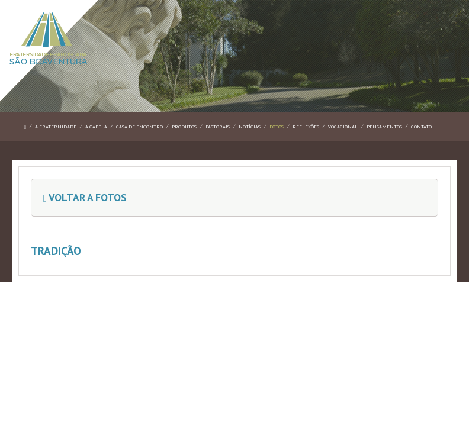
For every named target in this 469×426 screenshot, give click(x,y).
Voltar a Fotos (85, 197)
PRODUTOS (184, 126)
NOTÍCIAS (250, 126)
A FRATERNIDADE (55, 126)
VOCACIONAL (343, 126)
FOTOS (276, 126)
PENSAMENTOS (384, 126)
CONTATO (421, 126)
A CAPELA (96, 126)
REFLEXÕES (306, 126)
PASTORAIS (217, 126)
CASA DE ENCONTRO (139, 126)
